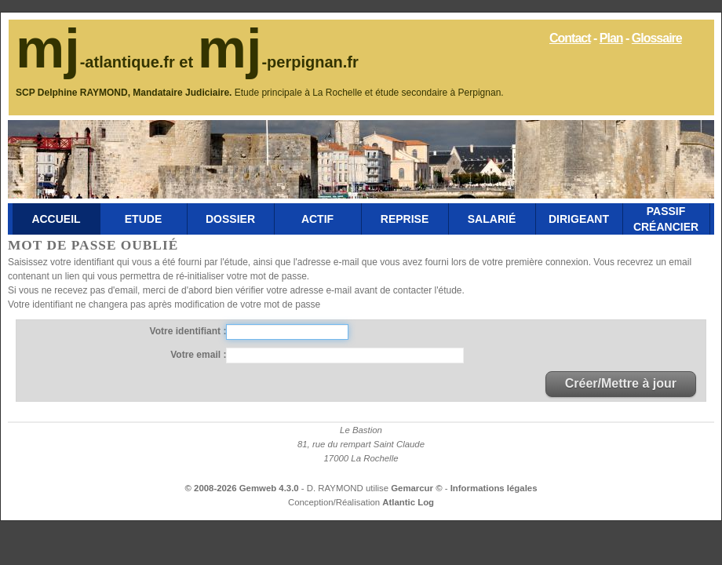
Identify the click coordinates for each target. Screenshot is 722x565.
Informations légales (494, 488)
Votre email (196, 354)
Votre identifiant (187, 331)
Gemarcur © (418, 488)
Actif (317, 219)
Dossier (230, 219)
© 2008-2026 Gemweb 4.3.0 (242, 488)
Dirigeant (579, 219)
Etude (143, 219)
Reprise (404, 219)
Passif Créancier (665, 219)
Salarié (492, 219)
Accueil (55, 219)
